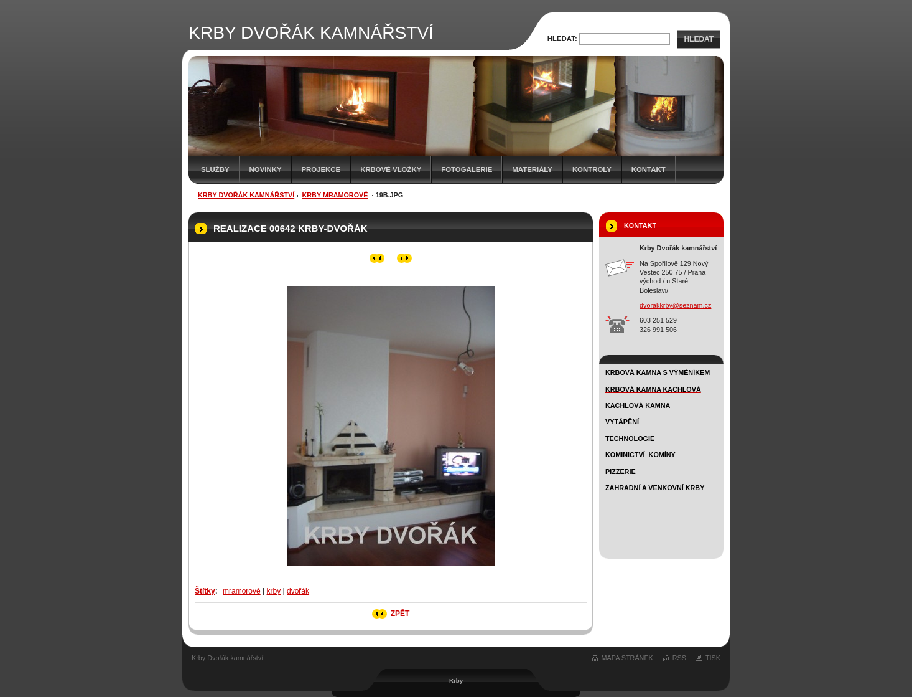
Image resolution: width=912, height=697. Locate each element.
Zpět (400, 613)
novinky (265, 169)
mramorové (242, 591)
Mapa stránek (627, 657)
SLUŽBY (215, 169)
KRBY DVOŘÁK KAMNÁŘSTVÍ (246, 195)
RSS (679, 657)
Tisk (712, 657)
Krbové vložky (390, 169)
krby (274, 591)
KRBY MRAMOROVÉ (335, 195)
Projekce (320, 169)
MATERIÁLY (532, 169)
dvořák (298, 591)
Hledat (699, 39)
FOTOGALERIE (466, 169)
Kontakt (648, 169)
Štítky (205, 591)
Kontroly (592, 169)
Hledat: (562, 38)
